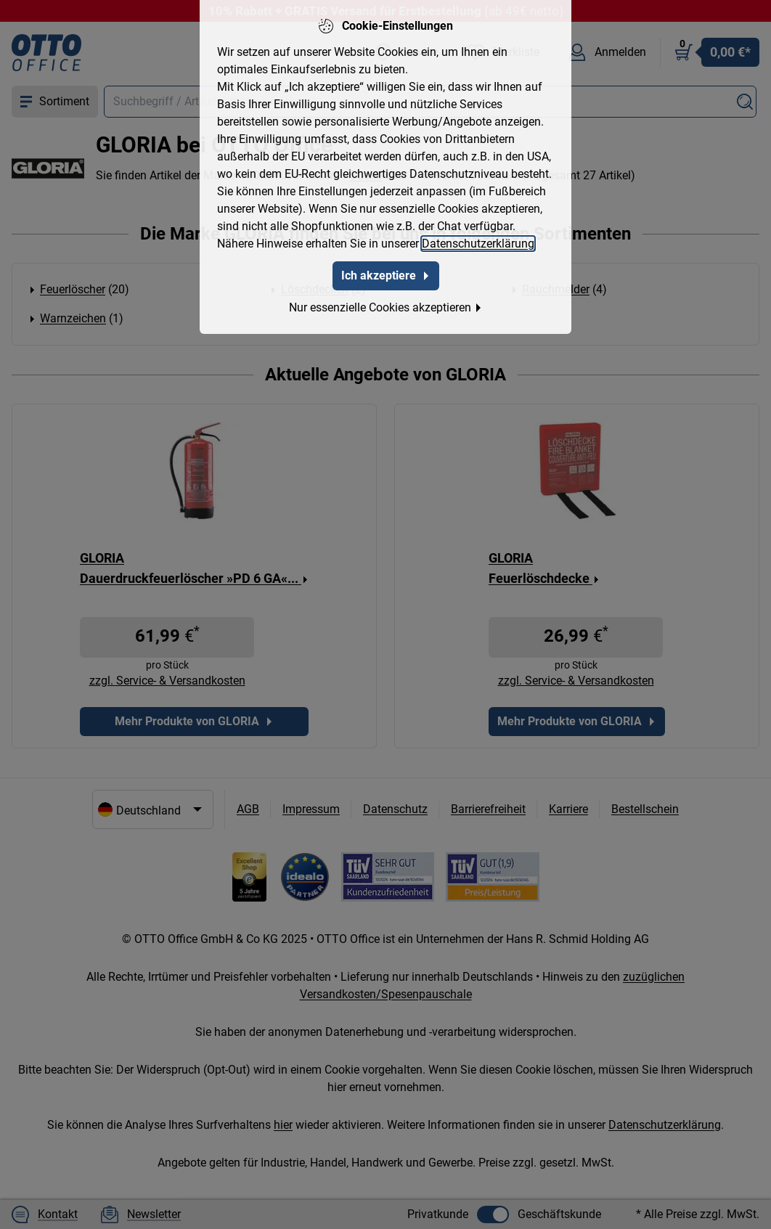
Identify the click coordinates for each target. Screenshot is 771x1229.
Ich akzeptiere (386, 275)
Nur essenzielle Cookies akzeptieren (386, 307)
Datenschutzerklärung (478, 243)
